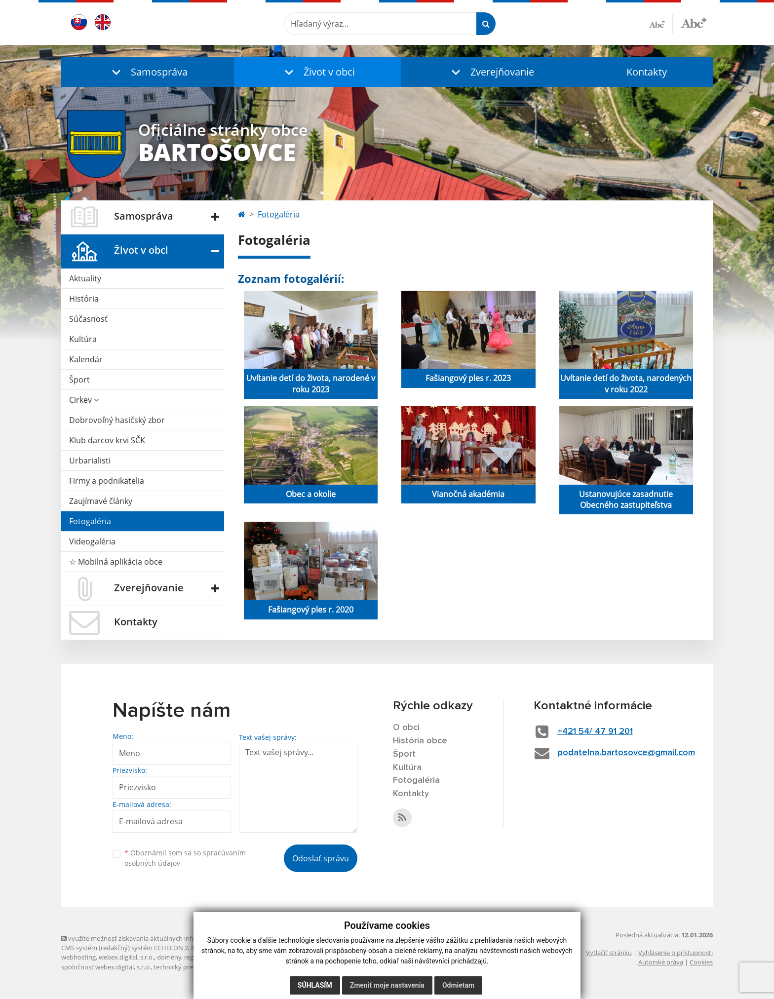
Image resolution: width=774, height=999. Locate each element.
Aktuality (85, 278)
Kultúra (83, 339)
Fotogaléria (90, 521)
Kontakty (646, 71)
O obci (406, 727)
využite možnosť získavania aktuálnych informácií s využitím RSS (159, 938)
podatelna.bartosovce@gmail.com (626, 752)
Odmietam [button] (458, 985)
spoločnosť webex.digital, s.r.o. (106, 966)
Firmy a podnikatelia (106, 480)
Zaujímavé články (100, 501)
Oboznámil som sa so (185, 858)
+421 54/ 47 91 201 (595, 731)
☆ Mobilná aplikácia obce (115, 561)
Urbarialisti (90, 460)
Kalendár (86, 359)
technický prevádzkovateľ (191, 966)
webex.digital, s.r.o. (126, 957)
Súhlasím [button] (315, 985)
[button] (147, 72)
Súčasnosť (88, 318)
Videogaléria (92, 541)
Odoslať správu (320, 858)
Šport (79, 379)
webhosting (78, 957)
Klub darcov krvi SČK (107, 440)
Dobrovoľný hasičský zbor (117, 420)
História (84, 298)
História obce (420, 740)
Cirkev (84, 399)
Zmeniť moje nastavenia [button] (387, 985)
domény (169, 957)
